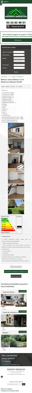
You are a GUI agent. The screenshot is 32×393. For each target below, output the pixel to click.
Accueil (9, 76)
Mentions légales (6, 389)
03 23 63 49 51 (16, 22)
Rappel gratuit (17, 26)
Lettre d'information (16, 382)
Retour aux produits (16, 267)
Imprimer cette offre (16, 276)
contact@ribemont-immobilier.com (10, 364)
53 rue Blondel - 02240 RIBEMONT (16, 370)
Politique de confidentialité (10, 391)
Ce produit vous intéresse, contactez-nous (16, 271)
